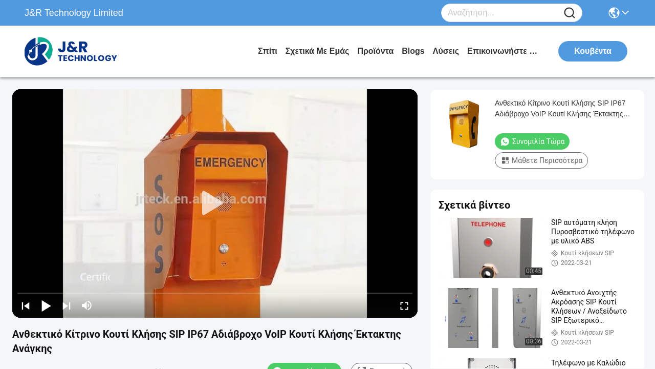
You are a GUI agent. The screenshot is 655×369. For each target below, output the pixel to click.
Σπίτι (267, 51)
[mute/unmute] (87, 305)
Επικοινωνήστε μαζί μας (505, 51)
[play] (215, 203)
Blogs (413, 51)
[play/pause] (46, 305)
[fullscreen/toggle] (404, 305)
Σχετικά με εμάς (318, 51)
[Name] (569, 13)
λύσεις (446, 51)
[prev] (25, 305)
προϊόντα (375, 51)
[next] (66, 305)
